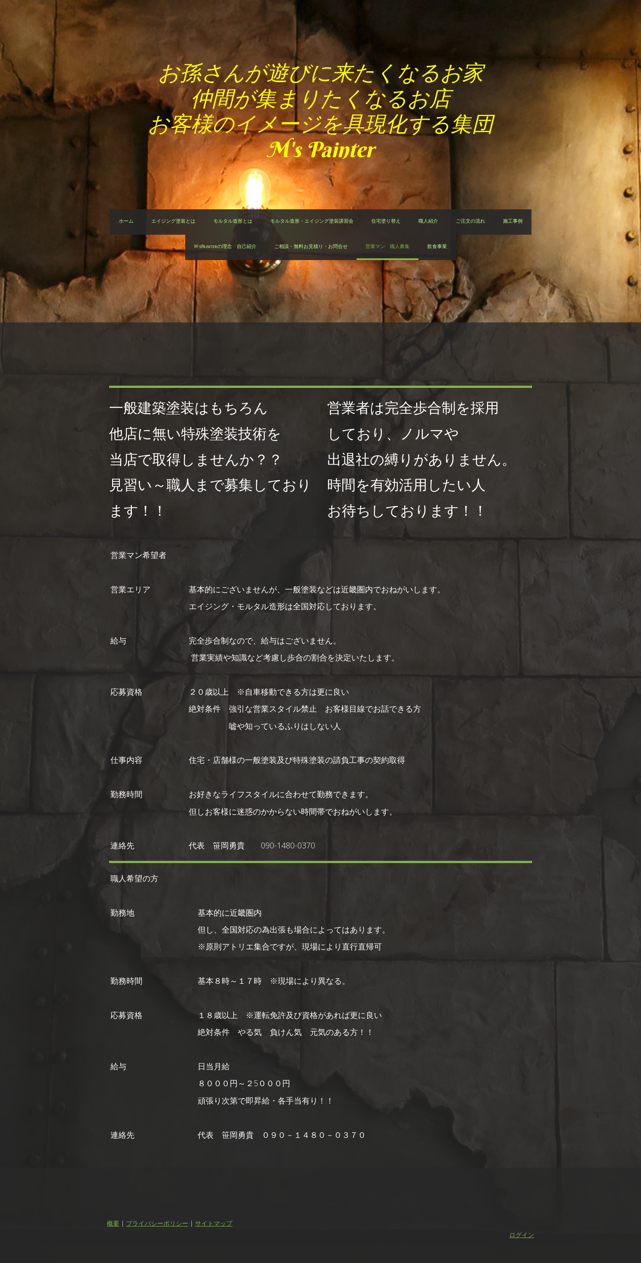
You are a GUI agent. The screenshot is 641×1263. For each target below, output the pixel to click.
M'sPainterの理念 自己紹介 (225, 246)
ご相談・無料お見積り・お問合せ (311, 246)
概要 (113, 1223)
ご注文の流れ (470, 221)
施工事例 (513, 221)
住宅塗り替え (386, 221)
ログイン (521, 1234)
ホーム (126, 221)
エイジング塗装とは (173, 221)
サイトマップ (213, 1223)
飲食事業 (437, 246)
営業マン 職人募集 (387, 246)
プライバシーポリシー (157, 1223)
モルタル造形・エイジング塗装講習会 (311, 221)
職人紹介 (428, 221)
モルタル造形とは (232, 221)
